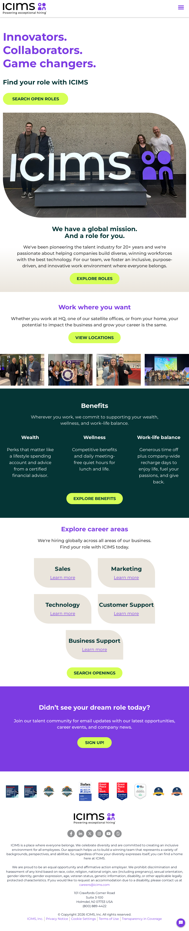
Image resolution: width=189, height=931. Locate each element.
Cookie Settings (83, 919)
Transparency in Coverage (142, 919)
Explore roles (94, 278)
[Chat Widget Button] (181, 922)
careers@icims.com (94, 885)
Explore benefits (94, 498)
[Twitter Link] (90, 834)
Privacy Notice (57, 919)
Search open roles (35, 98)
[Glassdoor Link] (118, 834)
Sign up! (94, 742)
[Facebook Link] (71, 834)
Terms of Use (109, 919)
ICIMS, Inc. (35, 919)
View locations (94, 337)
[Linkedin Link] (80, 834)
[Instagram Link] (99, 834)
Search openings (94, 673)
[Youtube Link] (108, 834)
